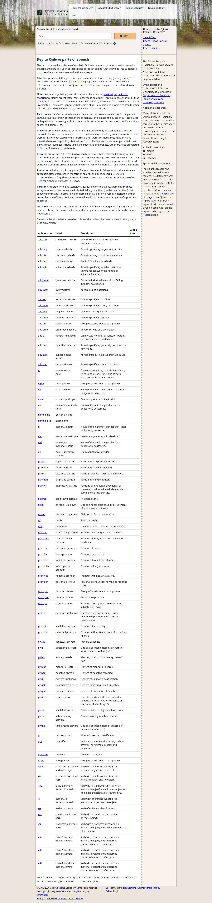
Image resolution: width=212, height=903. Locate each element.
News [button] (74, 15)
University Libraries (153, 102)
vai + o (41, 766)
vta (40, 814)
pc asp (41, 461)
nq (39, 452)
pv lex (41, 657)
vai (39, 776)
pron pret (43, 597)
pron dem (43, 538)
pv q (40, 679)
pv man (42, 666)
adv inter (43, 289)
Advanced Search (70, 29)
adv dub (42, 261)
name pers (44, 414)
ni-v (40, 436)
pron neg (43, 575)
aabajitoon (43, 190)
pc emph (43, 479)
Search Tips (149, 37)
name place (44, 420)
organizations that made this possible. (141, 887)
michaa (127, 186)
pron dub (43, 548)
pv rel (41, 697)
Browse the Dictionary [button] (108, 7)
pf (39, 520)
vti (39, 824)
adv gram (43, 280)
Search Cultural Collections (97, 43)
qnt (40, 741)
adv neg (42, 311)
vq (39, 808)
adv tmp (42, 364)
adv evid (42, 267)
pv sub (41, 716)
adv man (43, 305)
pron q (41, 613)
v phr (41, 760)
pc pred (42, 498)
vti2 (40, 837)
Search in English (69, 43)
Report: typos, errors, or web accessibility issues (60, 898)
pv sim (41, 710)
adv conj (42, 239)
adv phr (42, 323)
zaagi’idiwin (43, 98)
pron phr (43, 591)
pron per (43, 581)
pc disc (42, 473)
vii (39, 798)
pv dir (41, 647)
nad (40, 405)
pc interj (42, 485)
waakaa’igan (110, 94)
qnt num (43, 754)
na (39, 389)
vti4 (40, 863)
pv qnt (41, 685)
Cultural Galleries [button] (133, 7)
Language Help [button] (155, 7)
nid (40, 442)
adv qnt (42, 345)
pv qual (42, 691)
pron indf (43, 560)
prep (40, 526)
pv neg (42, 673)
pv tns (41, 725)
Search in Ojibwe (47, 43)
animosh (123, 94)
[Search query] (74, 36)
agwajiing (84, 81)
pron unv (43, 632)
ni (39, 426)
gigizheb (73, 81)
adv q (41, 335)
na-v (40, 399)
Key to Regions (151, 48)
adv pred (43, 329)
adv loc (42, 299)
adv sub (42, 354)
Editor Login (112, 891)
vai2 (40, 785)
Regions (147, 214)
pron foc (42, 554)
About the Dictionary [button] (82, 7)
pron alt (42, 532)
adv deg (42, 249)
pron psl (42, 603)
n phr (41, 383)
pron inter (43, 566)
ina (60, 124)
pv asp (41, 641)
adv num (43, 317)
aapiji (94, 81)
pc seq (41, 514)
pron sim (43, 626)
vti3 (40, 850)
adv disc (42, 255)
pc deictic (43, 467)
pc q (40, 504)
